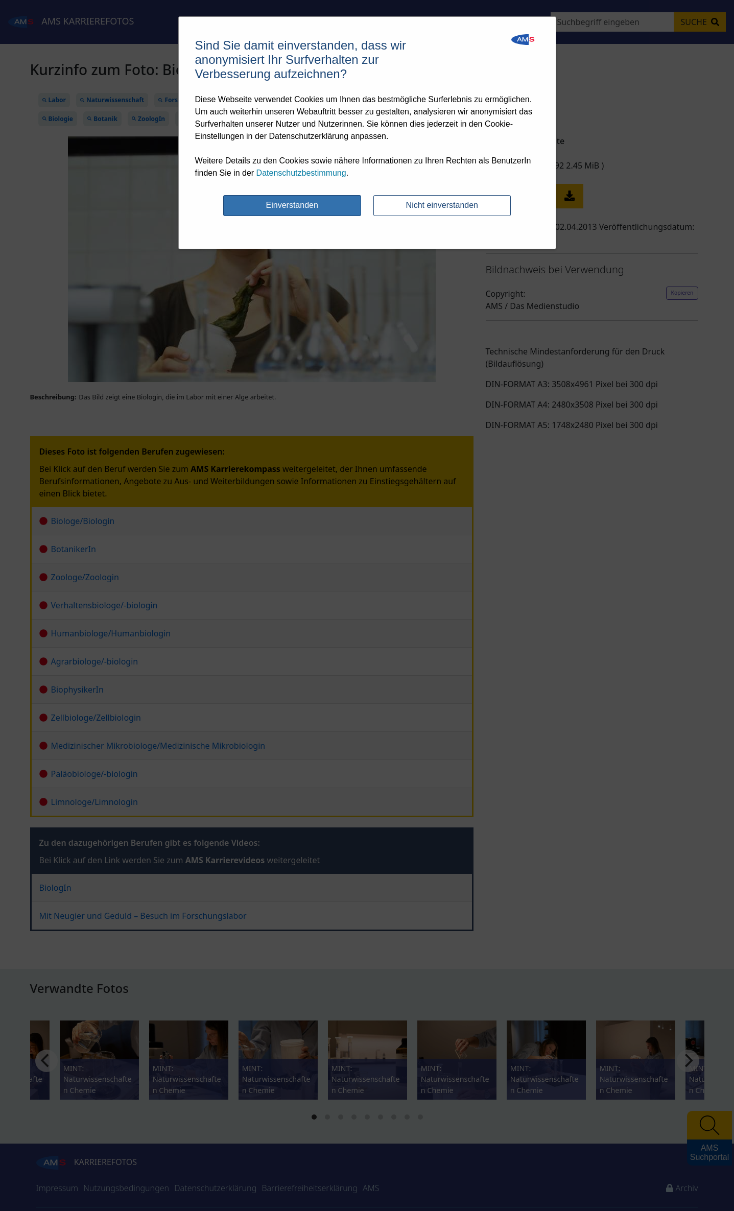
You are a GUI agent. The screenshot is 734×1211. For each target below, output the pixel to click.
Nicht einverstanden (442, 205)
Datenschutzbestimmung (301, 173)
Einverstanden (292, 205)
